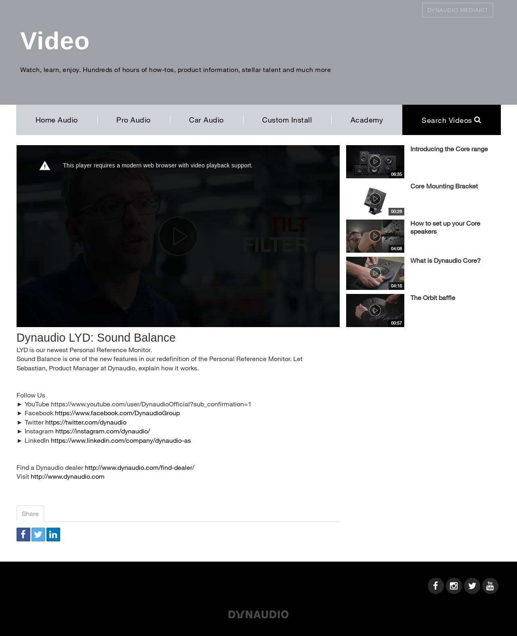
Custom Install (287, 119)
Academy (367, 119)
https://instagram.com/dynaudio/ (102, 431)
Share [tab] (30, 513)
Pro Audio (133, 119)
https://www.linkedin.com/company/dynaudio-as (121, 440)
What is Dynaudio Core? (445, 260)
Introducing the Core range (449, 148)
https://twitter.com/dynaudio (85, 422)
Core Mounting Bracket (444, 186)
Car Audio (206, 119)
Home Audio (57, 119)
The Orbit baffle (432, 297)
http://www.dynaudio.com (68, 476)
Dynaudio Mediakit (457, 9)
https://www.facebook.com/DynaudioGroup (117, 412)
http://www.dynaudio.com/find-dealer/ (139, 467)
